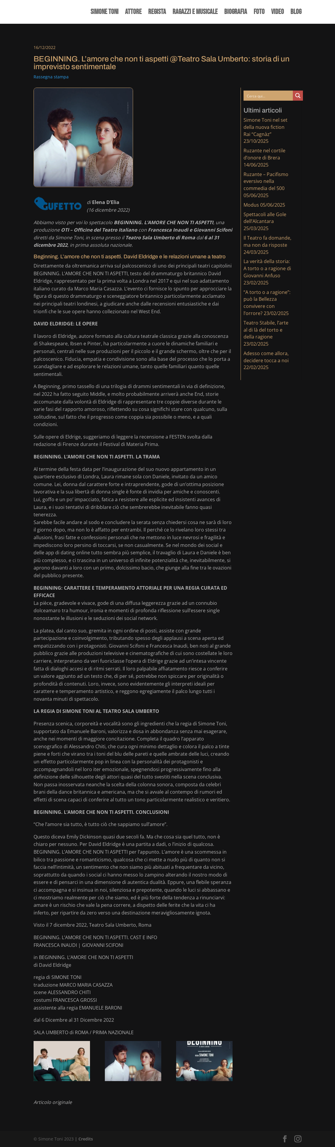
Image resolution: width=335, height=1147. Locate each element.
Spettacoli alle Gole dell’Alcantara (265, 218)
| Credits (84, 1139)
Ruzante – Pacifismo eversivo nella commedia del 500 (266, 181)
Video (277, 13)
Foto (259, 13)
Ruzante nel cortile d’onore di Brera (264, 154)
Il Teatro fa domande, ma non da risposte (267, 241)
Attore (133, 13)
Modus (251, 205)
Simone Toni (104, 13)
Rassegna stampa (51, 77)
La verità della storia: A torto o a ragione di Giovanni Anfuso (267, 268)
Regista (157, 13)
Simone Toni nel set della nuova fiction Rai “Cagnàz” (265, 127)
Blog (295, 13)
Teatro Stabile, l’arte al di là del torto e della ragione (266, 329)
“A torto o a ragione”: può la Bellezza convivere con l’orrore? (267, 303)
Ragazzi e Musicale (195, 13)
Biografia (235, 13)
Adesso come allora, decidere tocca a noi (266, 357)
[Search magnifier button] (298, 96)
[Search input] (268, 95)
